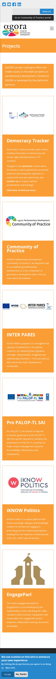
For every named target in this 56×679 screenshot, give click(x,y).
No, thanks (21, 675)
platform (27, 166)
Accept (7, 675)
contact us (12, 181)
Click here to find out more (21, 190)
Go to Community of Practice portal (33, 17)
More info (10, 668)
